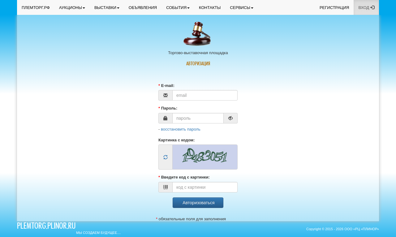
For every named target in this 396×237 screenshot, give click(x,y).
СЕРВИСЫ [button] (241, 7)
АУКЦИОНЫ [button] (72, 7)
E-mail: (166, 85)
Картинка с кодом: (176, 140)
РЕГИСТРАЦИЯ (334, 7)
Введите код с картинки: (184, 177)
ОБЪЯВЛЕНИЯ (143, 7)
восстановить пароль (180, 129)
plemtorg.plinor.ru (46, 226)
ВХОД (366, 7)
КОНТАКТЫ (210, 7)
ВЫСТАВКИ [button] (106, 7)
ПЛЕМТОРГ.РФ (36, 7)
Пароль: (167, 108)
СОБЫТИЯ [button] (178, 7)
